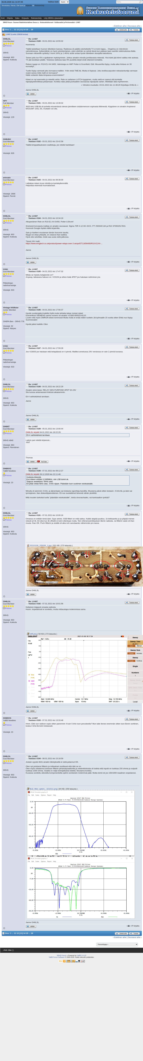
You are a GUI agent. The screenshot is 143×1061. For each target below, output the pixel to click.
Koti (3, 18)
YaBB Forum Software (57, 957)
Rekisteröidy (39, 6)
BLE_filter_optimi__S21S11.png (42, 789)
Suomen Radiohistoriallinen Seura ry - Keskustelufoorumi (33, 22)
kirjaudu (29, 6)
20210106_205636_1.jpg (39, 545)
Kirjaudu (25, 18)
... (12, 29)
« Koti (5, 950)
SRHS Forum (7, 22)
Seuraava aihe (134, 26)
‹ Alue (9, 950)
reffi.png (32, 634)
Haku (17, 18)
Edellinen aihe (120, 26)
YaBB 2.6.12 (81, 955)
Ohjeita (10, 18)
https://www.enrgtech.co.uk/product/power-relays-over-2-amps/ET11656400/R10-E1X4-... (64, 243)
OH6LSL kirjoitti (32, 432)
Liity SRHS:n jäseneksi (53, 18)
